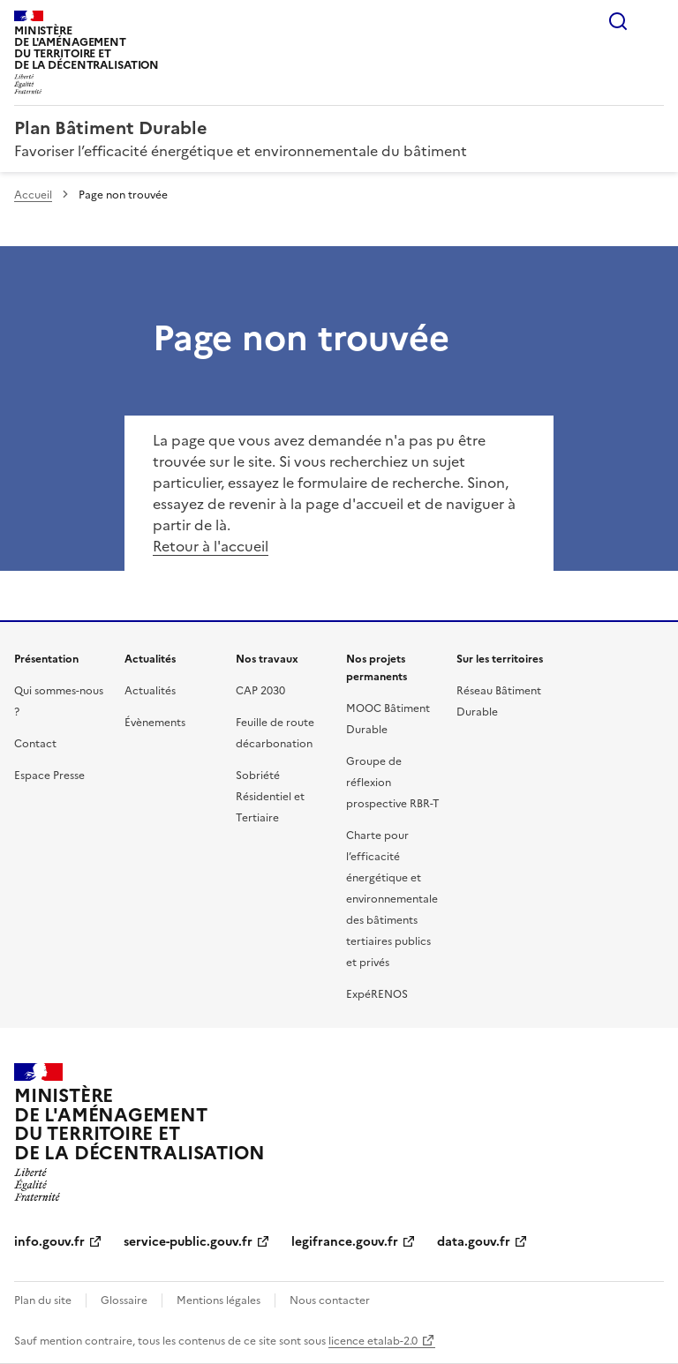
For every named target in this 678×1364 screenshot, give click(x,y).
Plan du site (43, 1300)
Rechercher (618, 21)
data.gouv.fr (473, 1242)
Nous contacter (330, 1300)
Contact (35, 744)
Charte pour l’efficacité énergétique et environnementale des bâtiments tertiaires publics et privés (392, 899)
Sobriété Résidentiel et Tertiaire (270, 797)
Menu (653, 21)
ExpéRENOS (377, 994)
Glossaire (124, 1300)
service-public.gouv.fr (188, 1242)
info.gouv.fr (49, 1242)
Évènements (154, 723)
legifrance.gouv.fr (344, 1242)
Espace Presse (49, 775)
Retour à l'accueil (210, 546)
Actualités (150, 691)
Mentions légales (218, 1300)
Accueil (33, 195)
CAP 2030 (260, 691)
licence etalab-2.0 (373, 1341)
